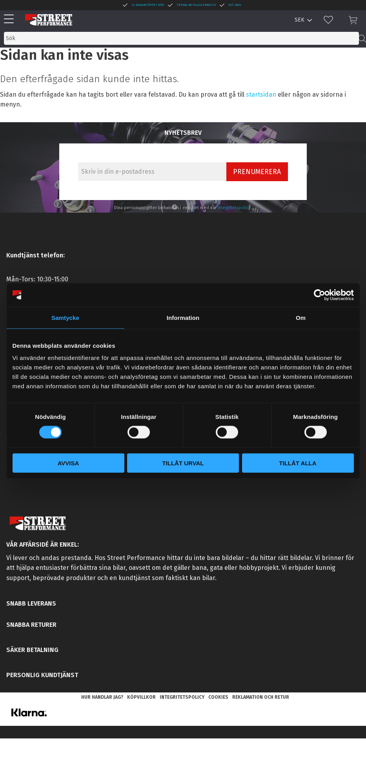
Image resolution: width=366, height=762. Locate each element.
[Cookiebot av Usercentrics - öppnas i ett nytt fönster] (319, 295)
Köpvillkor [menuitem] (141, 697)
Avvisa (68, 463)
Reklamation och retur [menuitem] (260, 697)
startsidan (261, 94)
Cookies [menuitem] (218, 697)
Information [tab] (183, 317)
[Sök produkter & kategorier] (181, 38)
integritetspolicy (234, 207)
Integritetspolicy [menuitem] (182, 697)
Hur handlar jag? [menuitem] (102, 697)
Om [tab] (301, 317)
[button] (11, 19)
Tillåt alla (297, 463)
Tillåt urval (183, 463)
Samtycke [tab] (65, 317)
